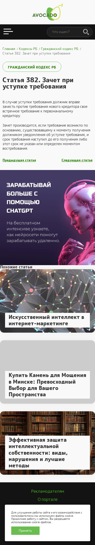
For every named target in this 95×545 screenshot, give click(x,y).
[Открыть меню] (8, 32)
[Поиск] (86, 32)
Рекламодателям (47, 491)
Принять (25, 530)
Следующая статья (77, 160)
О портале (48, 499)
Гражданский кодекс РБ (32, 67)
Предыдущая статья (19, 160)
